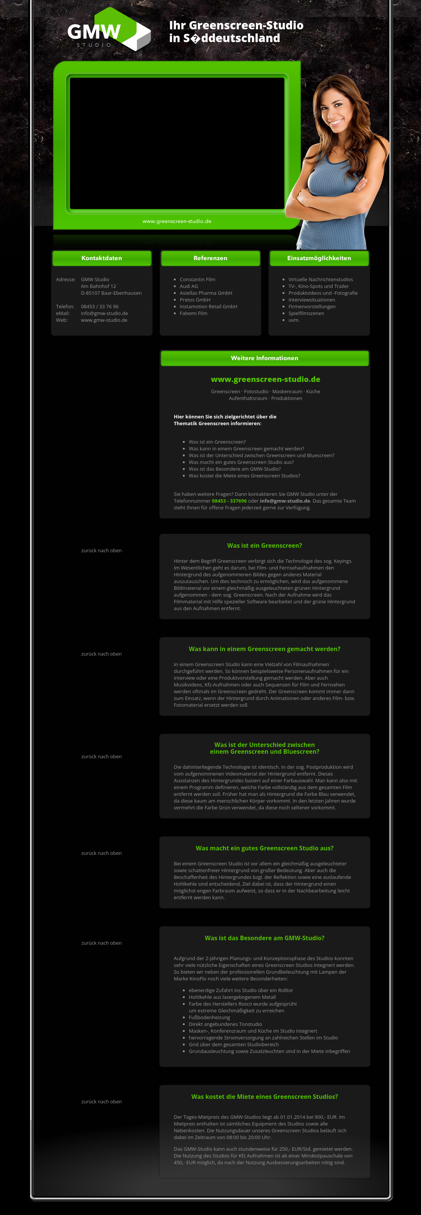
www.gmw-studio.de (104, 320)
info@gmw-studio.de (104, 313)
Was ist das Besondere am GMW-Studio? (235, 468)
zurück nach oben (101, 550)
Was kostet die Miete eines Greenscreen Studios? (244, 475)
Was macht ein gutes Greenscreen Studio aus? (241, 462)
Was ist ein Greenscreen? (217, 441)
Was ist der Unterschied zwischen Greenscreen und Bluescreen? (261, 455)
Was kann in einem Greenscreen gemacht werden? (246, 448)
